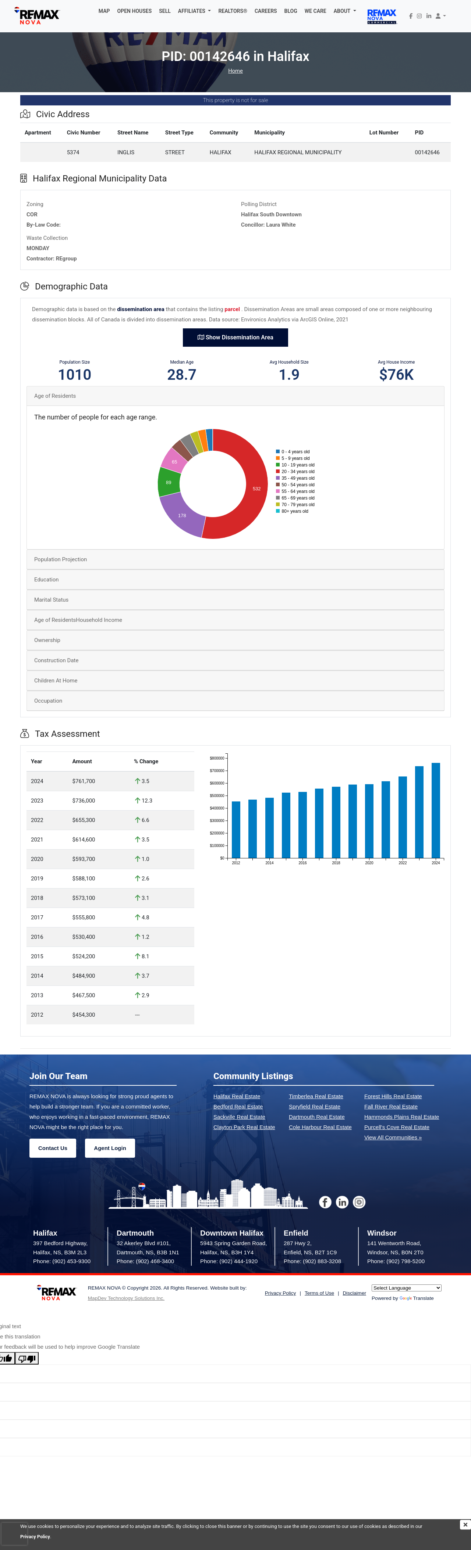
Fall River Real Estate (391, 1106)
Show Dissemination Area (235, 337)
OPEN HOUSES (134, 11)
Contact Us (52, 1148)
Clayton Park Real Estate (244, 1127)
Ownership (47, 640)
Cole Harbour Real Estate (320, 1127)
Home (235, 71)
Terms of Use (319, 1293)
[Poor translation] (27, 1358)
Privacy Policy (35, 1536)
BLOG (290, 11)
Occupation (48, 701)
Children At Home (55, 680)
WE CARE (315, 11)
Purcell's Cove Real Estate (396, 1127)
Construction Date (56, 660)
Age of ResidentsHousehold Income (78, 620)
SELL (165, 11)
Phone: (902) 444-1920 (229, 1261)
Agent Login (110, 1148)
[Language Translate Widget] (407, 1287)
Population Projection (60, 559)
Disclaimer (354, 1293)
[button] (194, 11)
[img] (465, 1524)
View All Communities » (393, 1137)
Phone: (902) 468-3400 (145, 1261)
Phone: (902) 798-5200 (396, 1261)
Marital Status (51, 599)
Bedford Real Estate (238, 1106)
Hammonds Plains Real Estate (401, 1117)
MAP (104, 11)
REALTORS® (232, 11)
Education (46, 579)
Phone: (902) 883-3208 (312, 1261)
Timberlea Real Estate (316, 1096)
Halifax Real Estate (237, 1096)
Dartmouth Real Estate (317, 1117)
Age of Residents (55, 396)
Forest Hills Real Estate (393, 1096)
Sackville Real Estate (239, 1117)
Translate (417, 1298)
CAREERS (266, 11)
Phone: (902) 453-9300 (62, 1261)
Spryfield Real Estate (314, 1106)
